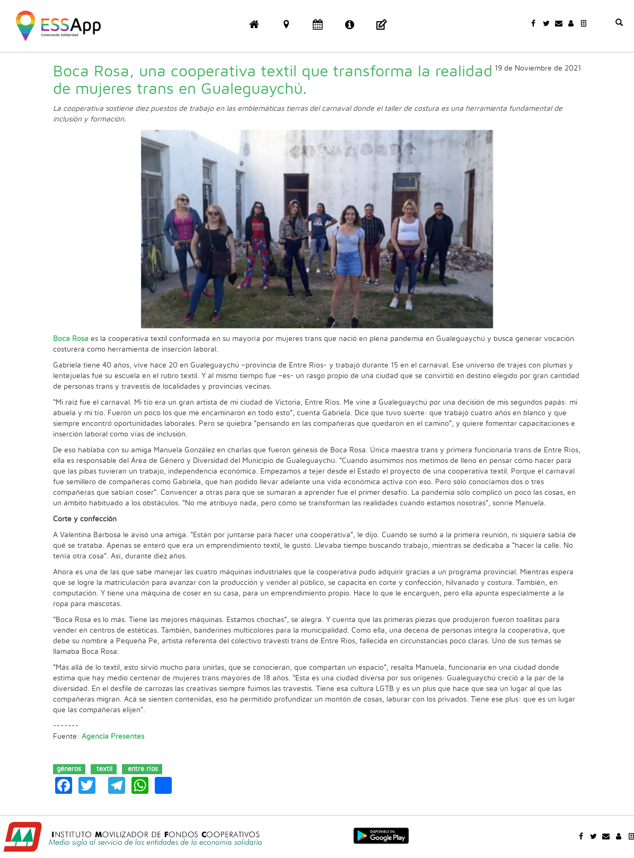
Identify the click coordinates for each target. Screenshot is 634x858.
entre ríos (143, 768)
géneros (69, 768)
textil (104, 768)
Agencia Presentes (113, 736)
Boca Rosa (71, 339)
